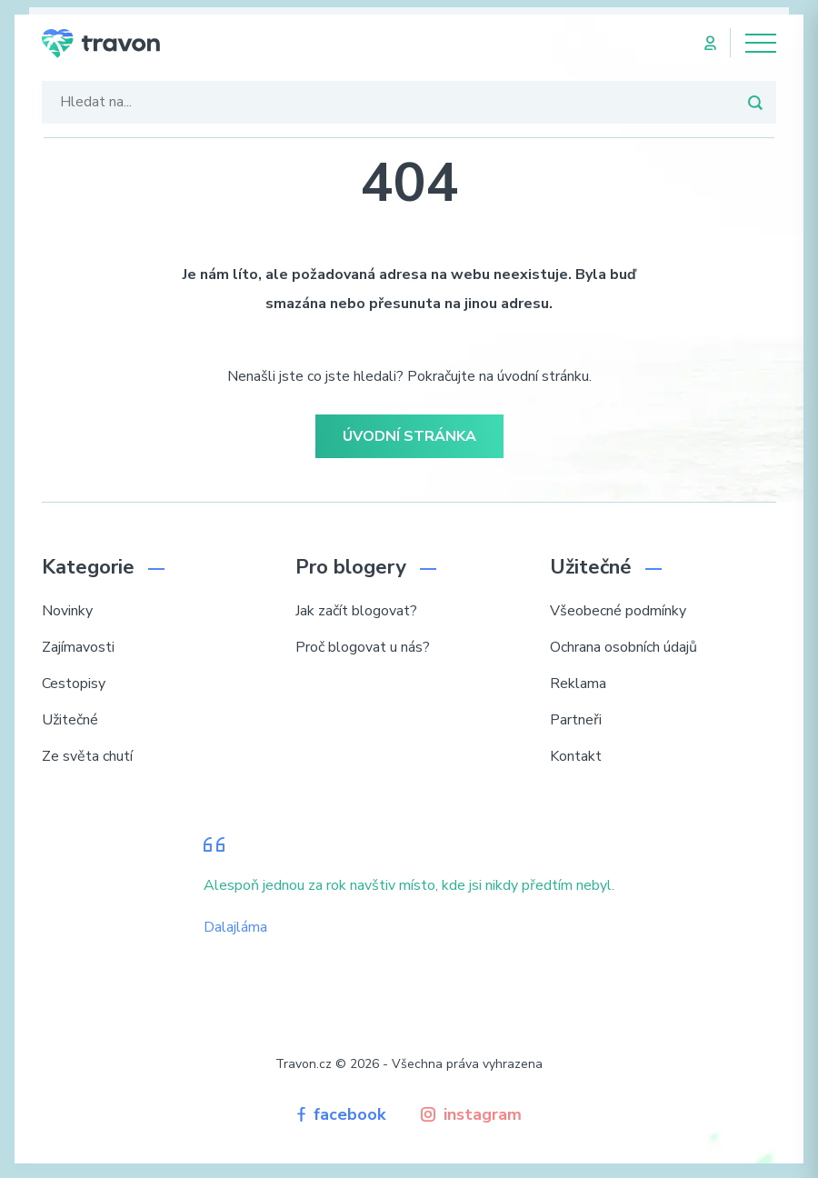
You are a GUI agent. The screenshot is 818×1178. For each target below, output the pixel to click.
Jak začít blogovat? (356, 611)
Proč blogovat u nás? (362, 647)
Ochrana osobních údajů (623, 647)
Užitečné (70, 720)
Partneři (576, 720)
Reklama (578, 684)
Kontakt (576, 756)
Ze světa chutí (87, 756)
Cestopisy (73, 684)
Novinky (67, 611)
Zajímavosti (78, 647)
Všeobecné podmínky (618, 611)
